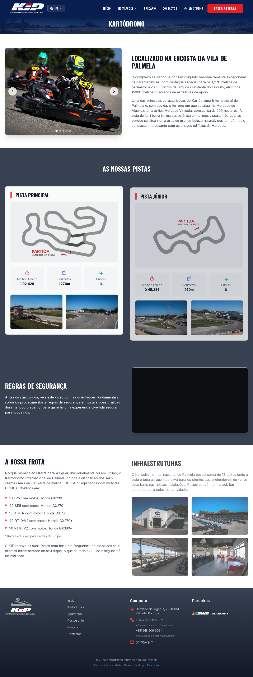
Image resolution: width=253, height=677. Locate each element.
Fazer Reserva (225, 8)
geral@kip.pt (144, 642)
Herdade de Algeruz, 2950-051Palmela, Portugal (157, 611)
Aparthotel (74, 614)
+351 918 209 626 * (149, 630)
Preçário (150, 8)
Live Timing (193, 8)
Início (107, 8)
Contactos (170, 8)
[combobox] (56, 8)
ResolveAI (153, 665)
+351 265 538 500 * (149, 620)
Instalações (127, 8)
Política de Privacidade (107, 665)
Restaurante (75, 620)
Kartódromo (75, 607)
